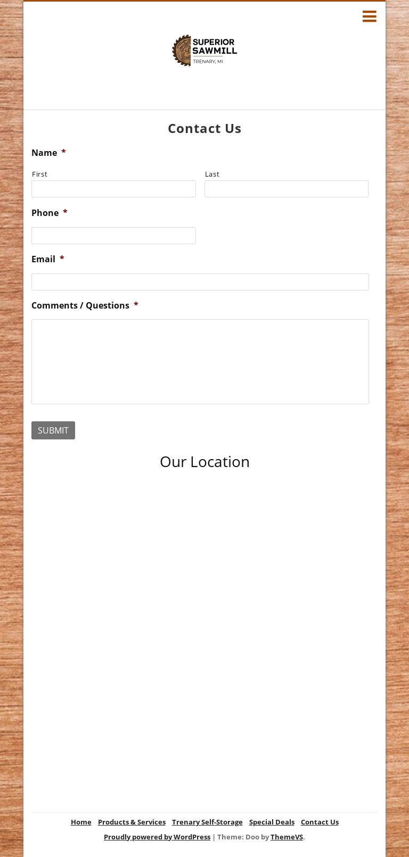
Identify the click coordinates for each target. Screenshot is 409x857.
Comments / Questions (84, 305)
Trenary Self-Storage (207, 822)
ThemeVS (287, 837)
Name (48, 153)
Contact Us (320, 822)
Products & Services (132, 822)
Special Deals (272, 822)
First (39, 174)
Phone (49, 213)
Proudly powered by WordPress (157, 837)
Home (81, 822)
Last (212, 174)
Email (47, 259)
